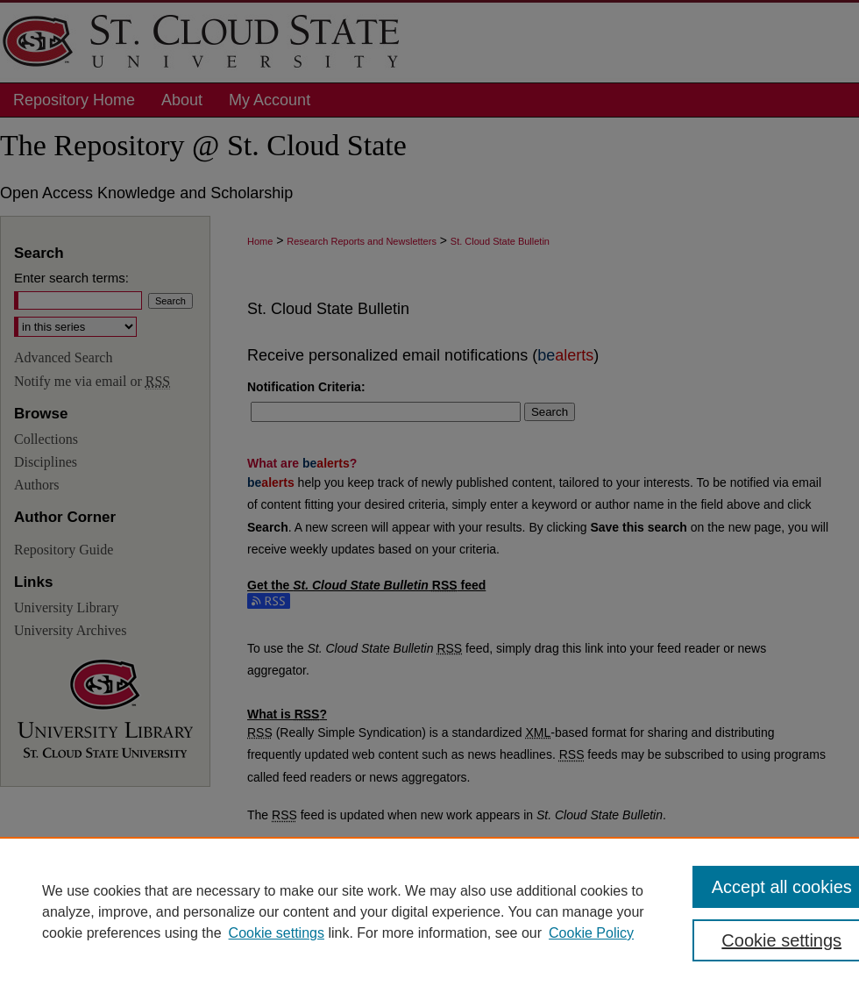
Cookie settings (276, 932)
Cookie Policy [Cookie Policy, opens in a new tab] (591, 932)
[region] (429, 911)
